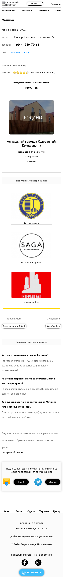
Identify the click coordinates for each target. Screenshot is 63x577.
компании (44, 10)
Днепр (56, 511)
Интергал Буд (31, 302)
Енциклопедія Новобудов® (36, 544)
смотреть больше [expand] (12, 452)
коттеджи (27, 10)
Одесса (31, 511)
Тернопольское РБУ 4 (14, 326)
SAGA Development (31, 262)
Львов (18, 511)
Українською (56, 4)
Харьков (44, 511)
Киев (6, 511)
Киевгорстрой (31, 223)
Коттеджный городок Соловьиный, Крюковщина (31, 143)
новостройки (8, 10)
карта (58, 10)
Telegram (52, 481)
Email (21, 481)
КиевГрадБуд (53, 326)
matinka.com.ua (20, 52)
